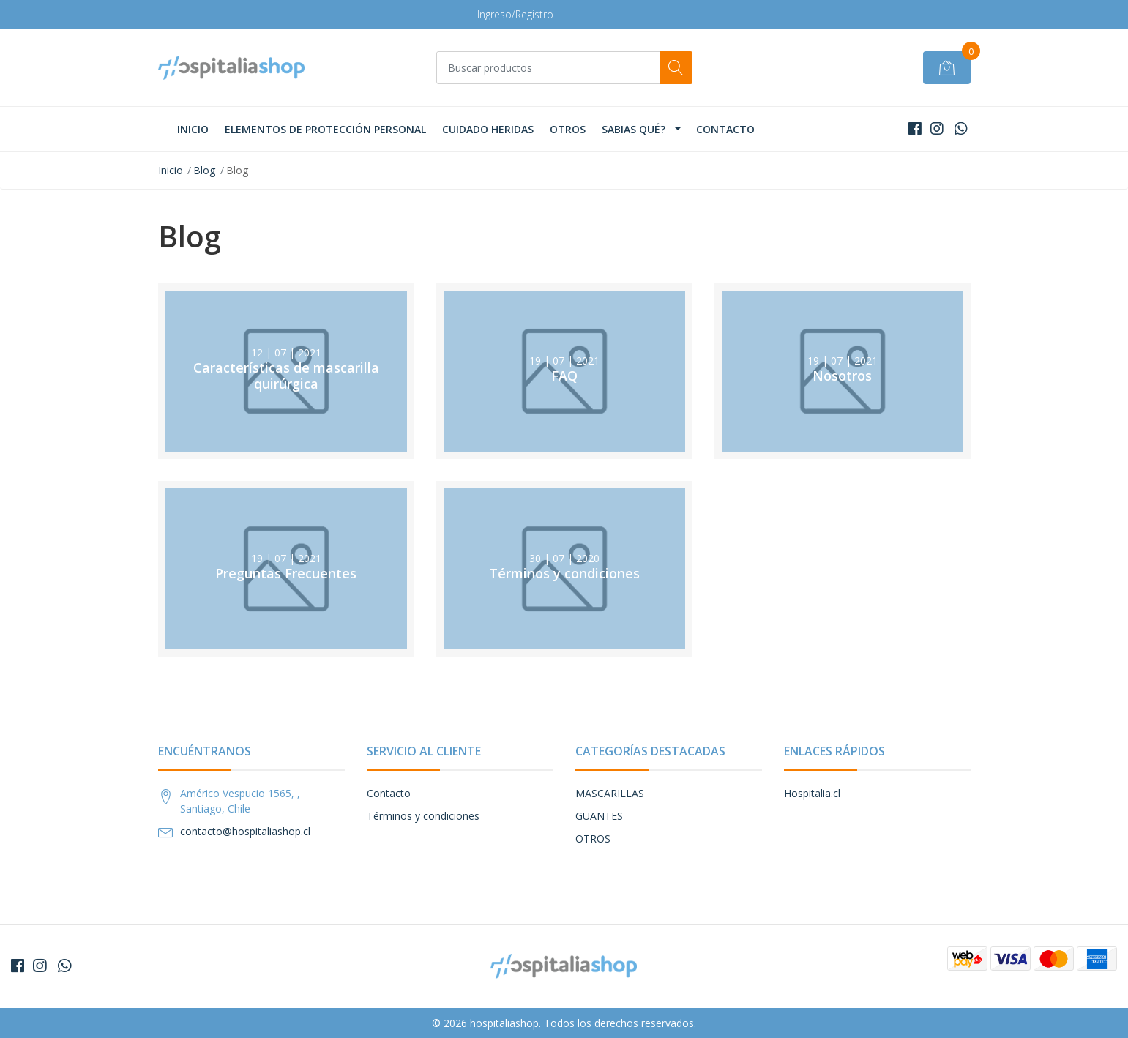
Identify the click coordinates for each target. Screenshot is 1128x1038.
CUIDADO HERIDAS (488, 129)
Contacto (725, 129)
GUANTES (599, 816)
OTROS (568, 129)
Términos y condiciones (423, 816)
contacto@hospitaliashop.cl (245, 831)
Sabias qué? (633, 129)
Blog (204, 170)
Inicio (193, 129)
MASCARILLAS (609, 793)
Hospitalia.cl (812, 793)
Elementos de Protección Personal (325, 129)
